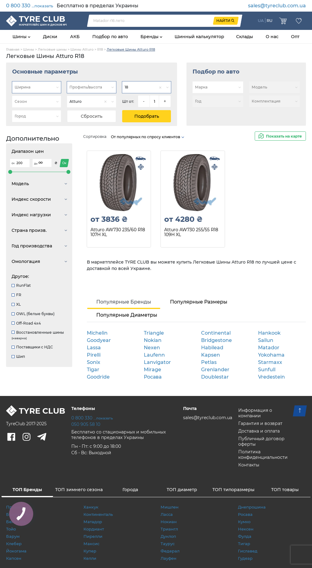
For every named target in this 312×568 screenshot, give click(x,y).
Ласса (167, 514)
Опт (295, 36)
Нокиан (169, 521)
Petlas (209, 362)
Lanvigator (157, 362)
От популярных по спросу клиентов (148, 137)
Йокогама (16, 550)
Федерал (170, 550)
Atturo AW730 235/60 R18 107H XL (117, 232)
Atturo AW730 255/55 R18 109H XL (191, 232)
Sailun (265, 340)
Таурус (168, 543)
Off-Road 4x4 (26, 323)
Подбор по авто (110, 36)
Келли (89, 558)
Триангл (169, 529)
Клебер (14, 543)
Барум (13, 536)
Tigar (93, 369)
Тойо (11, 529)
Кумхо (244, 521)
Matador (268, 348)
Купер (89, 550)
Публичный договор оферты (261, 441)
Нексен (246, 529)
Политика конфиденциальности (263, 454)
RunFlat (21, 285)
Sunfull (266, 369)
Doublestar (215, 377)
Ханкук (90, 507)
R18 (100, 49)
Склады (244, 36)
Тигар (244, 543)
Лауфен (168, 558)
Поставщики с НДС (32, 347)
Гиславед (247, 550)
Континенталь (98, 514)
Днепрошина (252, 507)
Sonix (93, 362)
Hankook (269, 333)
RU (269, 20)
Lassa (94, 348)
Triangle (154, 333)
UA (261, 20)
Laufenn (154, 355)
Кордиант (93, 529)
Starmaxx (270, 362)
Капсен (13, 558)
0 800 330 (29, 6)
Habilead (212, 348)
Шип (18, 356)
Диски (50, 36)
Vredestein (271, 377)
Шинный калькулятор (199, 36)
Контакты (248, 465)
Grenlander (215, 369)
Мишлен (170, 507)
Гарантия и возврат (260, 423)
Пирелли (92, 536)
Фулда (244, 536)
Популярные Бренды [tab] (123, 302)
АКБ (75, 36)
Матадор (92, 521)
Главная (13, 49)
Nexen (152, 348)
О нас (272, 36)
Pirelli (94, 355)
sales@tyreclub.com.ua (277, 6)
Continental (216, 333)
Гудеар (245, 558)
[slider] (10, 172)
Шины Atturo (82, 49)
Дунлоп (168, 536)
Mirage (152, 369)
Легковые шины (52, 49)
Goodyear (99, 340)
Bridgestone (216, 340)
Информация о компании (255, 413)
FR (16, 295)
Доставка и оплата (259, 431)
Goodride (98, 377)
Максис (91, 543)
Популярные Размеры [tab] (198, 302)
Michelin (97, 333)
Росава (152, 377)
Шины (20, 36)
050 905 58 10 (85, 424)
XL (16, 304)
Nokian (152, 340)
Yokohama (271, 355)
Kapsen (210, 355)
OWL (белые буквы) (33, 313)
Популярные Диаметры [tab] (126, 315)
